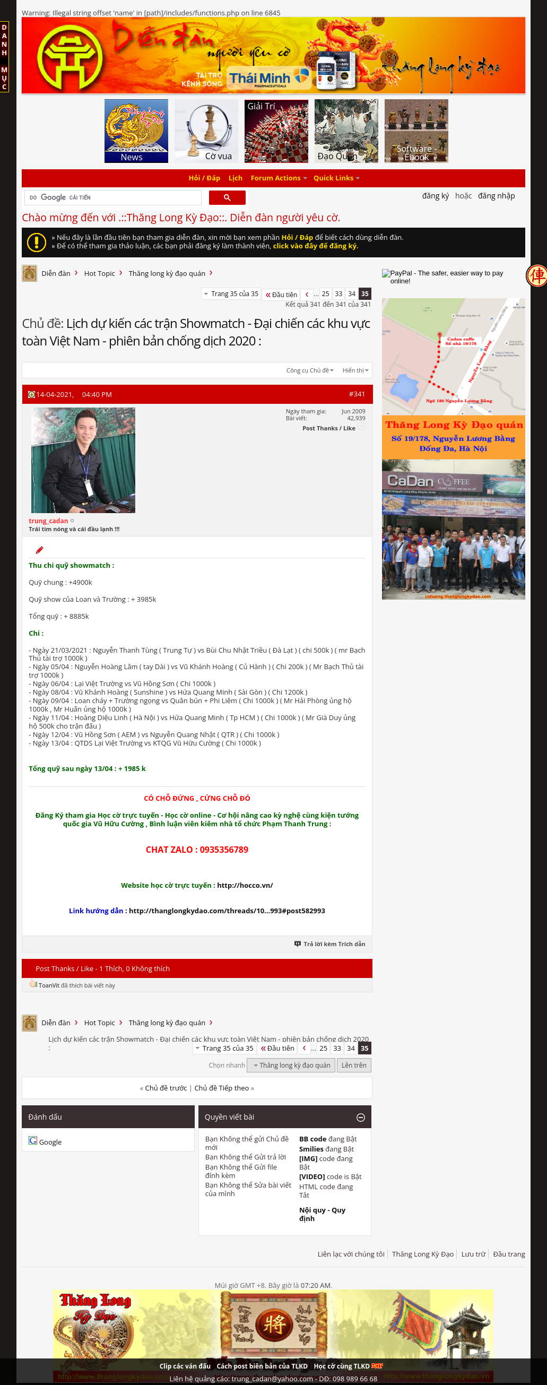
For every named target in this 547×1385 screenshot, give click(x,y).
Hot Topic (99, 273)
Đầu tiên (280, 294)
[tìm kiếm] (112, 198)
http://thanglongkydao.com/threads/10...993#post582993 (227, 910)
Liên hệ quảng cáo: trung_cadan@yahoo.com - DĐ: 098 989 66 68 (274, 1378)
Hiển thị (353, 370)
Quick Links (333, 178)
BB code (313, 1139)
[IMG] (308, 1158)
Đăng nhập (496, 196)
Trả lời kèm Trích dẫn (330, 944)
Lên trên (354, 1065)
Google (50, 1142)
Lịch (236, 178)
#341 (357, 394)
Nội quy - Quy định (322, 1214)
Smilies (311, 1149)
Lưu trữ (473, 1254)
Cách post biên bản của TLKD (262, 1366)
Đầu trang (509, 1254)
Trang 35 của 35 (234, 293)
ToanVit (49, 985)
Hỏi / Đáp (205, 178)
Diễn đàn (56, 273)
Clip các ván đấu (185, 1366)
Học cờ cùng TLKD (348, 1366)
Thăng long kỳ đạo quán (167, 273)
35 (365, 293)
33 (339, 293)
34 (351, 293)
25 (325, 293)
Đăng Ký (435, 196)
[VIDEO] (312, 1176)
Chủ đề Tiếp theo (221, 1088)
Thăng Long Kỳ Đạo (423, 1254)
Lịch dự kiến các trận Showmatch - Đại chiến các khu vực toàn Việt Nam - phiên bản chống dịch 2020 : (196, 331)
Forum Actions (276, 178)
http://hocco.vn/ (245, 885)
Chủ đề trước (166, 1088)
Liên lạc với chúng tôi (351, 1254)
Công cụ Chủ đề (307, 370)
